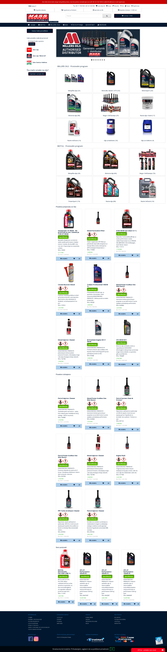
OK (112, 649)
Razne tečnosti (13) (74, 140)
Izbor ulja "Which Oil (39, 56)
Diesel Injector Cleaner (66, 340)
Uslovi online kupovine (34, 629)
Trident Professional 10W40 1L (97, 285)
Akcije (87, 623)
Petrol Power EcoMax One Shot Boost (67, 456)
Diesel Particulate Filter (96, 231)
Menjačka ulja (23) (74, 91)
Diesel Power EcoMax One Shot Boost (125, 285)
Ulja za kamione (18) (111, 140)
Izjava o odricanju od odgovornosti (38, 627)
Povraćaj (59, 621)
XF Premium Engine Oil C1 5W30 (96, 341)
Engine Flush (120, 455)
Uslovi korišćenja (33, 623)
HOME (31, 25)
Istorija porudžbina (120, 619)
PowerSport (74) (74, 201)
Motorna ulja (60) (111, 173)
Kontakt (59, 619)
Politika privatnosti (33, 621)
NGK (65, 25)
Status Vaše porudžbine (40, 31)
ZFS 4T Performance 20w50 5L (85, 571)
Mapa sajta (59, 623)
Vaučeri (88, 619)
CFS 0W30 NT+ (121, 340)
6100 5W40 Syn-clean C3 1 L (126, 231)
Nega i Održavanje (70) (147, 173)
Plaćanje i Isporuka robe (35, 619)
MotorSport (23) (147, 91)
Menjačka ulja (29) (74, 173)
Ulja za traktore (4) (147, 140)
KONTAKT (90, 25)
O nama (30, 617)
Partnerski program (91, 621)
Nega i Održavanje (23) (111, 115)
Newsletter (117, 623)
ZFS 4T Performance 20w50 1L (106, 571)
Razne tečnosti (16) (147, 201)
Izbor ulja (36, 50)
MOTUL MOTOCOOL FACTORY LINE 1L (64, 571)
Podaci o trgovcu (33, 625)
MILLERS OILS (54, 25)
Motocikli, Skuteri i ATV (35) (111, 91)
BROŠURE (102, 25)
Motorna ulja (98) (74, 115)
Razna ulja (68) (111, 201)
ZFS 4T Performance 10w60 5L (128, 571)
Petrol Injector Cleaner (66, 398)
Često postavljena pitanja (64, 637)
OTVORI (32, 44)
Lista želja (117, 621)
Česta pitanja (77, 25)
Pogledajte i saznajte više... (37, 74)
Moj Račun (117, 617)
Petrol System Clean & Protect (124, 399)
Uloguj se (59, 617)
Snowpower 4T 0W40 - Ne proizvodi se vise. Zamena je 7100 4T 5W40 (68, 232)
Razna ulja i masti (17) (147, 115)
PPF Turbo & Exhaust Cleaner (69, 511)
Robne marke (89, 617)
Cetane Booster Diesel (66, 285)
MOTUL (41, 25)
